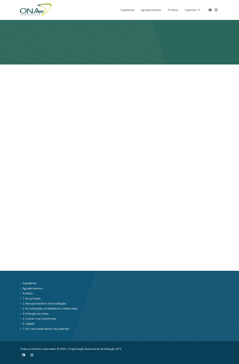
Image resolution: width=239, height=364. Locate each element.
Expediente (29, 283)
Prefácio (28, 293)
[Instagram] (216, 10)
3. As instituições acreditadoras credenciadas (50, 308)
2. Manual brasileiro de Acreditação (44, 303)
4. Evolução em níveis (36, 313)
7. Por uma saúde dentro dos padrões (46, 329)
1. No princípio (32, 298)
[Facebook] (210, 10)
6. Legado (29, 323)
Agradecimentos (33, 288)
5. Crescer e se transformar (39, 318)
